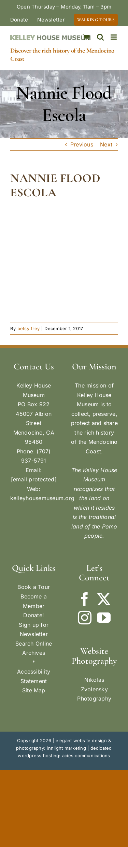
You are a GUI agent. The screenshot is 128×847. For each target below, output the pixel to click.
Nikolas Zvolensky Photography (94, 689)
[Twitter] (104, 599)
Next (106, 144)
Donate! (33, 615)
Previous (81, 144)
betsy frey (28, 328)
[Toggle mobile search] (100, 37)
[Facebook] (84, 599)
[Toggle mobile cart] (86, 37)
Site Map (33, 690)
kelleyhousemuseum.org (42, 498)
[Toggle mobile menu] (114, 37)
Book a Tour (33, 586)
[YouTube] (104, 617)
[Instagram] (84, 617)
